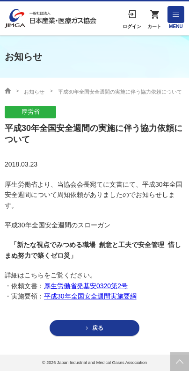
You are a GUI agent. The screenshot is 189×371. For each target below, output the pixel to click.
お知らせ (34, 92)
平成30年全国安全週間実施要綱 (90, 296)
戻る (97, 328)
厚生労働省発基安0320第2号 (86, 286)
